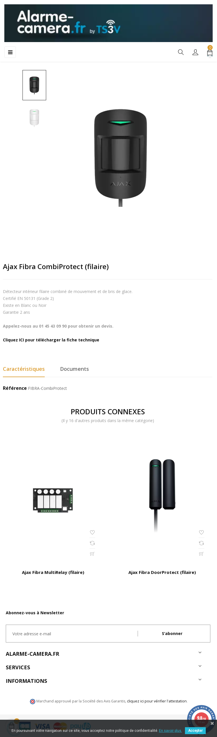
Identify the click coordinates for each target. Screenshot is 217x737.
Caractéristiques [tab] (24, 368)
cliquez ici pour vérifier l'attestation (157, 701)
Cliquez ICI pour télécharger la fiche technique (51, 340)
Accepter (195, 731)
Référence (15, 388)
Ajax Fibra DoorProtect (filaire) (162, 572)
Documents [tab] (74, 368)
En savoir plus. (170, 731)
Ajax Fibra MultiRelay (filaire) (53, 572)
